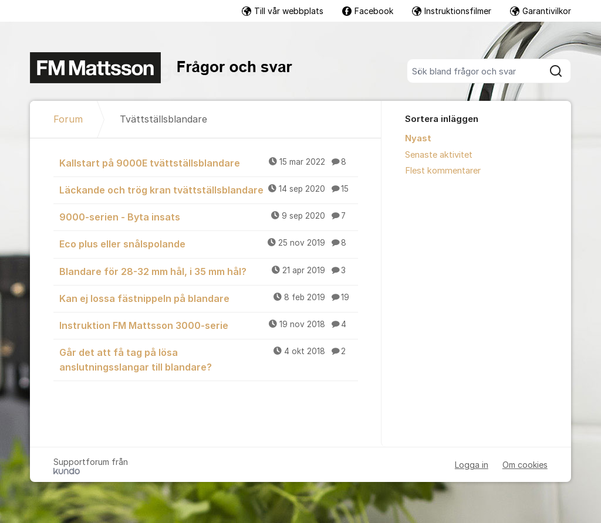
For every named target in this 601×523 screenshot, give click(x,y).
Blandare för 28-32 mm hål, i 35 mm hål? (208, 270)
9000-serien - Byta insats (208, 216)
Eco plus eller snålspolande (208, 243)
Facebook (367, 11)
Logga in (471, 465)
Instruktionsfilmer (451, 11)
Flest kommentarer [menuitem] (443, 170)
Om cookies (525, 465)
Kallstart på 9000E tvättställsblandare (208, 162)
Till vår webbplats (282, 11)
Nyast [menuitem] (418, 138)
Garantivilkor (540, 11)
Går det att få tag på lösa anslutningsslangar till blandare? (208, 359)
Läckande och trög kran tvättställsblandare (208, 189)
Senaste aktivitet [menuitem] (438, 155)
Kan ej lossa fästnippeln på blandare (208, 297)
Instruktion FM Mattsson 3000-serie (208, 324)
